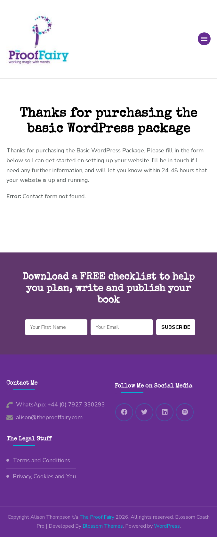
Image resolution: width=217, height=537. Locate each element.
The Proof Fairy (96, 517)
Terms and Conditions (41, 460)
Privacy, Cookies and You (44, 476)
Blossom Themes (103, 526)
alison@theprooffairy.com (49, 417)
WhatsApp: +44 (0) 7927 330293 (60, 404)
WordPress (167, 526)
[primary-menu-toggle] (204, 38)
